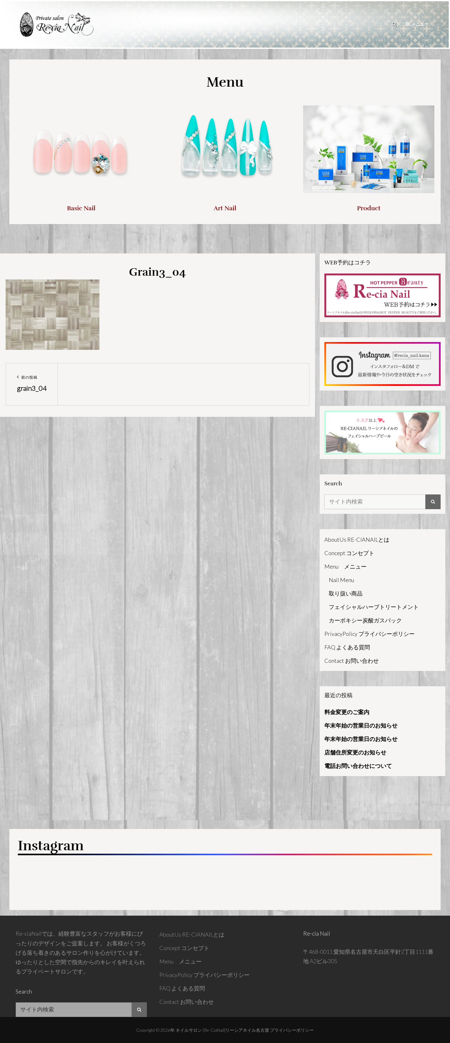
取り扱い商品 (345, 593)
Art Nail (225, 208)
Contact (351, 660)
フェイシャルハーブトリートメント (374, 606)
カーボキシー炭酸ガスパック (365, 620)
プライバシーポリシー (292, 1030)
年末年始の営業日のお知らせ (361, 725)
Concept (349, 553)
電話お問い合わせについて (358, 765)
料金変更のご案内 (346, 711)
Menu (345, 566)
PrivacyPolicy (369, 633)
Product (368, 208)
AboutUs (356, 539)
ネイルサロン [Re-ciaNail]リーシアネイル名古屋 (222, 1030)
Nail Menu (341, 579)
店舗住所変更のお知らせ (355, 752)
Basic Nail (81, 208)
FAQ (347, 647)
